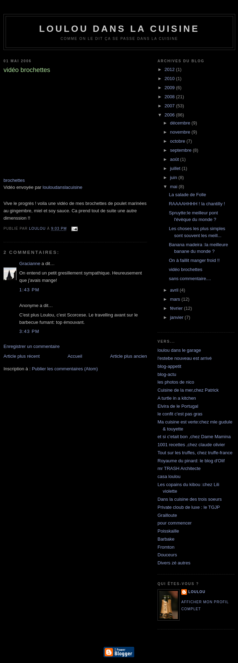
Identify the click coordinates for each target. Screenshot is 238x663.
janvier (177, 317)
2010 (170, 78)
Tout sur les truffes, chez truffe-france (195, 452)
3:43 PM (29, 331)
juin (174, 177)
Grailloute (167, 515)
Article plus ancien (128, 356)
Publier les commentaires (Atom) (65, 368)
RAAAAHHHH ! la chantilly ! (197, 203)
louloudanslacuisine (62, 187)
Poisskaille (168, 531)
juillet (176, 168)
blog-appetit (169, 366)
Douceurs (167, 554)
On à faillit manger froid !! (194, 260)
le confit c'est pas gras (180, 413)
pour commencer (175, 523)
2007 (170, 105)
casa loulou (169, 476)
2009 (170, 87)
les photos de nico (176, 382)
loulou (196, 592)
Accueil (75, 356)
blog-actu (167, 374)
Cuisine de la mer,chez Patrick (188, 390)
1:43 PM (29, 289)
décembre (180, 123)
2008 (170, 96)
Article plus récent (22, 356)
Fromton (166, 547)
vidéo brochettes (185, 269)
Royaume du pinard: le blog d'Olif (191, 460)
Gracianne (29, 263)
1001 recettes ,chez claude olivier (191, 444)
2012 (170, 69)
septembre (181, 150)
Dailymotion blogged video (59, 129)
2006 (170, 114)
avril (175, 290)
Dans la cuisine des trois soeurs (190, 499)
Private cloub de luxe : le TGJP (189, 507)
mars (176, 299)
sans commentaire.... (190, 278)
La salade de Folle (187, 194)
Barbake (166, 539)
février (177, 308)
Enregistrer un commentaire (31, 346)
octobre (178, 141)
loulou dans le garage (179, 350)
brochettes (14, 180)
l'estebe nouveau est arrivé (185, 358)
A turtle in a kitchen (177, 398)
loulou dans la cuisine (119, 28)
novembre (180, 132)
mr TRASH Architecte (179, 468)
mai (174, 186)
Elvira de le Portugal (178, 406)
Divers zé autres (174, 562)
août (175, 159)
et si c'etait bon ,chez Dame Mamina (194, 436)
